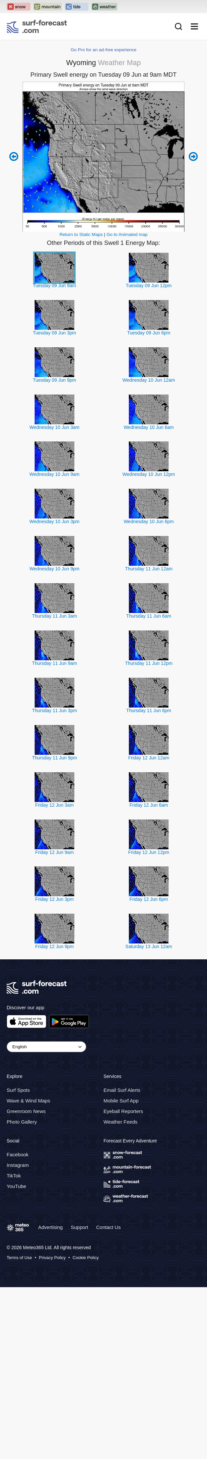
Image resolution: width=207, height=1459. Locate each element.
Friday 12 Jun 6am (148, 805)
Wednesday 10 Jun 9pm (55, 568)
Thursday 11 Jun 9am (54, 663)
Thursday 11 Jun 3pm (54, 710)
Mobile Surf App (121, 1100)
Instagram (18, 1165)
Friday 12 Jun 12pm (148, 852)
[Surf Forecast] (37, 26)
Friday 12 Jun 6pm (148, 899)
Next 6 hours (193, 156)
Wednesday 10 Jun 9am (55, 474)
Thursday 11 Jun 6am (148, 616)
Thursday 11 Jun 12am (148, 568)
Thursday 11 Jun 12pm (148, 663)
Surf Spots (18, 1090)
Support (79, 1227)
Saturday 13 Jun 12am (148, 946)
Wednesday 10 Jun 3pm (55, 521)
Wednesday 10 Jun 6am (149, 427)
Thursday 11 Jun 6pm (148, 710)
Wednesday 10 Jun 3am (55, 427)
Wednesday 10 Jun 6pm (149, 521)
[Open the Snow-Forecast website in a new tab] (19, 7)
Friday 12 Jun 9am (54, 852)
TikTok (14, 1175)
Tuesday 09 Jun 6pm (148, 332)
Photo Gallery (22, 1122)
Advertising (50, 1227)
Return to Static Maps (81, 234)
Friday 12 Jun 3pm (54, 899)
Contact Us (108, 1227)
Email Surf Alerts (122, 1090)
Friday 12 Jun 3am (54, 805)
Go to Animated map (127, 234)
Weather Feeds (120, 1122)
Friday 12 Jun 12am (148, 757)
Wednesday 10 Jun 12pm (148, 474)
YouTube (16, 1186)
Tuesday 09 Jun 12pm (149, 285)
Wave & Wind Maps (28, 1100)
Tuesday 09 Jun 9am (54, 285)
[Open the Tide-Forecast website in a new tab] (77, 7)
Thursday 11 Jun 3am (54, 616)
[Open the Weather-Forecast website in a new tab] (104, 7)
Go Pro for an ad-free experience (104, 49)
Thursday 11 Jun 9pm (54, 757)
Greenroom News (26, 1111)
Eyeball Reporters (123, 1111)
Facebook (18, 1154)
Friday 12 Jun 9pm (54, 946)
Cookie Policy (86, 1257)
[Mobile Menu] (194, 26)
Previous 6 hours (13, 156)
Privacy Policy (52, 1257)
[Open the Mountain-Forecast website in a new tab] (47, 7)
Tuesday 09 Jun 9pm (54, 380)
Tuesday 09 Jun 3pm (54, 332)
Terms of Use (19, 1257)
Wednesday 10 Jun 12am (148, 380)
